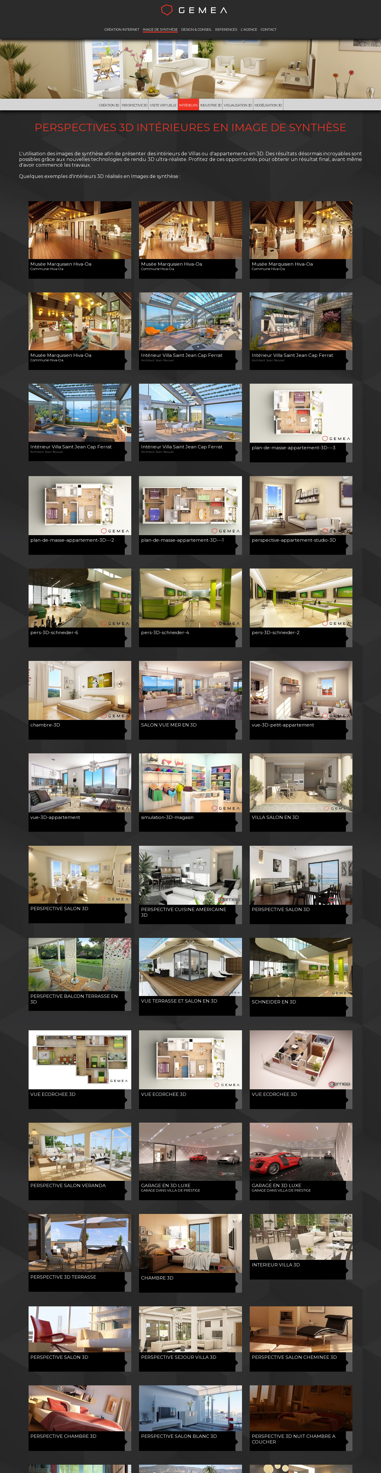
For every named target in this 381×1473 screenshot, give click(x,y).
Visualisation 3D (238, 105)
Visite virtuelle (163, 105)
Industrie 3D (210, 105)
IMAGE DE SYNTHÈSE (160, 29)
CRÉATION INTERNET (121, 29)
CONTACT (269, 29)
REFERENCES (226, 29)
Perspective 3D (134, 105)
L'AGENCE (249, 29)
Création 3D (109, 105)
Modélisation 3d (268, 105)
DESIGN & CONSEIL (196, 29)
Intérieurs (188, 105)
